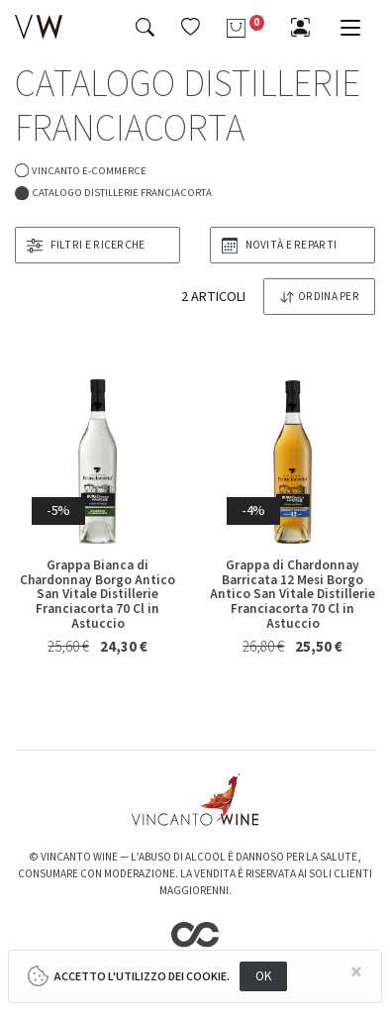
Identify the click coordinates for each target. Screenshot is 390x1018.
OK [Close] (263, 976)
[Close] (357, 973)
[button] (190, 27)
